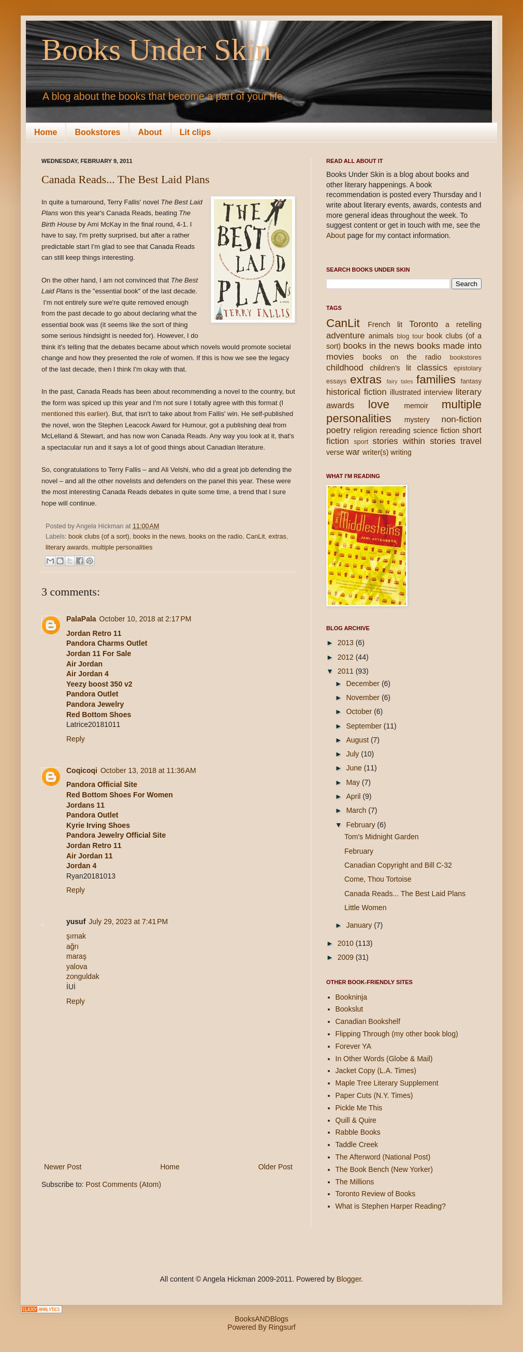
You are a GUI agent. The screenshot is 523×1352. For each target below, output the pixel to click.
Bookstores (97, 132)
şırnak (76, 936)
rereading (395, 430)
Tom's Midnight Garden (381, 837)
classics (432, 368)
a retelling (463, 324)
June (355, 768)
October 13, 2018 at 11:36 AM (148, 770)
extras (277, 536)
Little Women (365, 907)
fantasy (471, 381)
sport (361, 441)
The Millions (355, 1182)
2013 (347, 642)
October (360, 711)
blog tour (410, 336)
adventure (345, 335)
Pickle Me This (359, 1108)
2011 (347, 671)
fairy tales (399, 381)
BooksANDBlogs (261, 1319)
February (361, 825)
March (357, 810)
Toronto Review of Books (376, 1194)
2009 (347, 957)
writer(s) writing (387, 452)
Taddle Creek (357, 1144)
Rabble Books (358, 1132)
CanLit (255, 536)
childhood (345, 368)
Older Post (275, 1167)
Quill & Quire (356, 1120)
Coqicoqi (81, 770)
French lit (385, 324)
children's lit (390, 368)
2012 (347, 657)
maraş (76, 956)
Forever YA (354, 1046)
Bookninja (352, 997)
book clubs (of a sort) (98, 536)
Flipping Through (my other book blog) (397, 1034)
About (150, 132)
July (353, 754)
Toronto (423, 324)
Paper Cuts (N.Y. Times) (374, 1095)
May (353, 782)
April (354, 796)
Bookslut (350, 1009)
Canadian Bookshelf (368, 1021)
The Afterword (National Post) (383, 1157)
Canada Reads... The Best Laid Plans (125, 179)
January (360, 925)
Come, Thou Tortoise (377, 879)
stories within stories (413, 441)
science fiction (436, 430)
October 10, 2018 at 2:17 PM (145, 619)
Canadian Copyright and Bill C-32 (398, 865)
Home (45, 132)
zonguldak (82, 976)
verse (335, 452)
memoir (416, 406)
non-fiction (462, 419)
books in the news (159, 536)
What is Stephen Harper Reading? (391, 1206)
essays (336, 381)
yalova (76, 966)
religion (365, 430)
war (353, 452)
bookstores (465, 357)
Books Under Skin (156, 50)
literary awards (67, 547)
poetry (338, 430)
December (363, 683)
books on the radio (216, 536)
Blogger (349, 1279)
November (363, 697)
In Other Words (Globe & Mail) (384, 1058)
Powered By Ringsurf (261, 1327)
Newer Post (62, 1167)
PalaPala (81, 619)
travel (471, 441)
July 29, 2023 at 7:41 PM (128, 921)
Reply (75, 739)
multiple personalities (122, 547)
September (364, 726)
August (358, 740)
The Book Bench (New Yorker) (384, 1169)
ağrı (72, 946)
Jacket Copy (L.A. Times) (376, 1070)
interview (438, 392)
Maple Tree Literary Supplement (387, 1083)
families (436, 379)
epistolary (468, 368)
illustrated (405, 392)
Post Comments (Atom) (123, 1184)
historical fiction (356, 392)
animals (381, 336)
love (378, 404)
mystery (417, 419)
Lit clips (195, 132)
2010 (347, 943)
